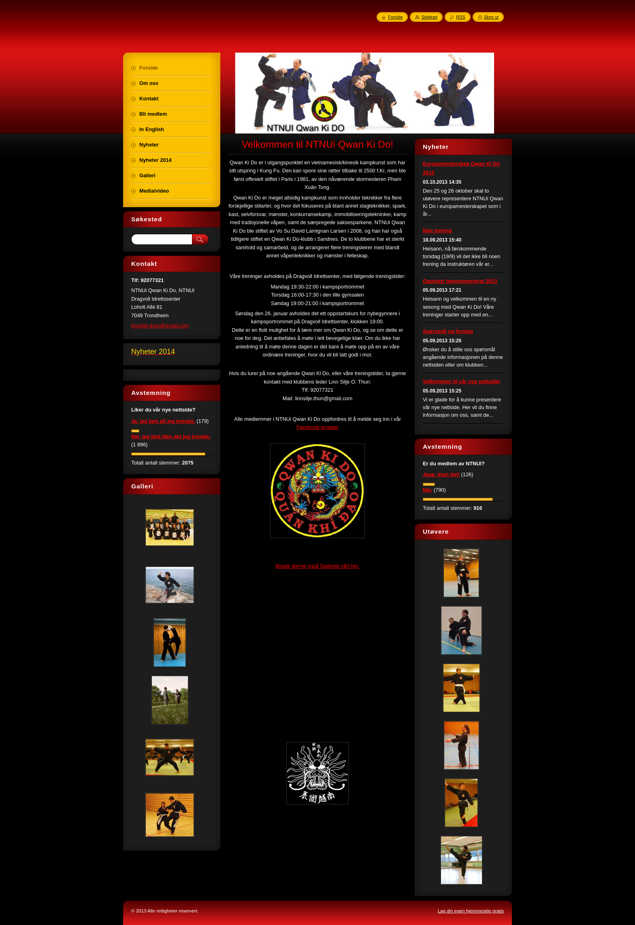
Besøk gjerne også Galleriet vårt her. (317, 566)
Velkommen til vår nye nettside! (461, 381)
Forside (395, 17)
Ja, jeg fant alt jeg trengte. (163, 421)
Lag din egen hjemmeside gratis (471, 910)
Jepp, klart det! (441, 474)
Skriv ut (491, 17)
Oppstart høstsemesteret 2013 (460, 281)
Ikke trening (437, 230)
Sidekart (429, 17)
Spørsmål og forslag (448, 331)
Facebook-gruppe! (317, 427)
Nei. (427, 490)
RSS (460, 17)
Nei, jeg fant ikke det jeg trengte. (171, 436)
